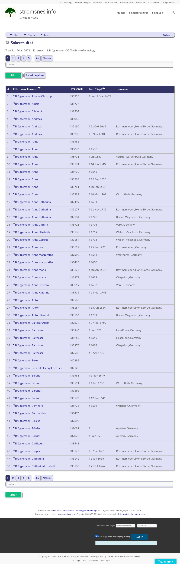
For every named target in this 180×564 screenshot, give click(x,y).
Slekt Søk (157, 12)
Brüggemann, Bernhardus (30, 413)
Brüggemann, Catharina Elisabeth (35, 466)
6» (37, 58)
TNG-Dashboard (90, 560)
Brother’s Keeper (83, 2)
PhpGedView (111, 2)
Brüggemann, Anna (26, 141)
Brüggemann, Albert (27, 103)
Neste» (47, 58)
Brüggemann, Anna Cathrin (31, 224)
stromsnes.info (40, 11)
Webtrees (97, 2)
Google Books (168, 2)
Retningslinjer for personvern (131, 514)
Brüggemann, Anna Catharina (33, 201)
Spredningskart (35, 75)
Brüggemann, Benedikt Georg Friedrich (38, 368)
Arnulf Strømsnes (68, 514)
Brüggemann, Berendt (28, 390)
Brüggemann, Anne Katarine (32, 292)
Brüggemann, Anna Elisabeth (32, 232)
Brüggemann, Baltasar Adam (32, 322)
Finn (16, 34)
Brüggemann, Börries (27, 428)
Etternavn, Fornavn (27, 89)
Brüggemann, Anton (27, 300)
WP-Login (105, 560)
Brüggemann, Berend (27, 375)
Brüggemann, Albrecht (28, 111)
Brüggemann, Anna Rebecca (32, 284)
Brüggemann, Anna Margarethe (34, 262)
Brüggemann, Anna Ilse (29, 247)
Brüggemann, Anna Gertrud (32, 239)
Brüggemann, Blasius (27, 420)
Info (50, 34)
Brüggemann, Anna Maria (30, 269)
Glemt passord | (114, 536)
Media (33, 34)
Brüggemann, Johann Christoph (34, 96)
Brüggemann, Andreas (28, 118)
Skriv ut (167, 35)
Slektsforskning (138, 12)
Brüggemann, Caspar (27, 451)
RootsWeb (140, 2)
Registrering (125, 536)
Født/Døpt (97, 89)
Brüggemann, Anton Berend (32, 315)
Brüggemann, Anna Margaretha (34, 254)
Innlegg (120, 12)
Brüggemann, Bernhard (29, 405)
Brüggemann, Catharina (29, 458)
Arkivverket (153, 2)
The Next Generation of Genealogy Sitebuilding (74, 510)
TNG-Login (75, 560)
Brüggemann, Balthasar (29, 330)
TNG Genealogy (64, 2)
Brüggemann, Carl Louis (29, 443)
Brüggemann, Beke (26, 360)
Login (112, 526)
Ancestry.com (126, 2)
